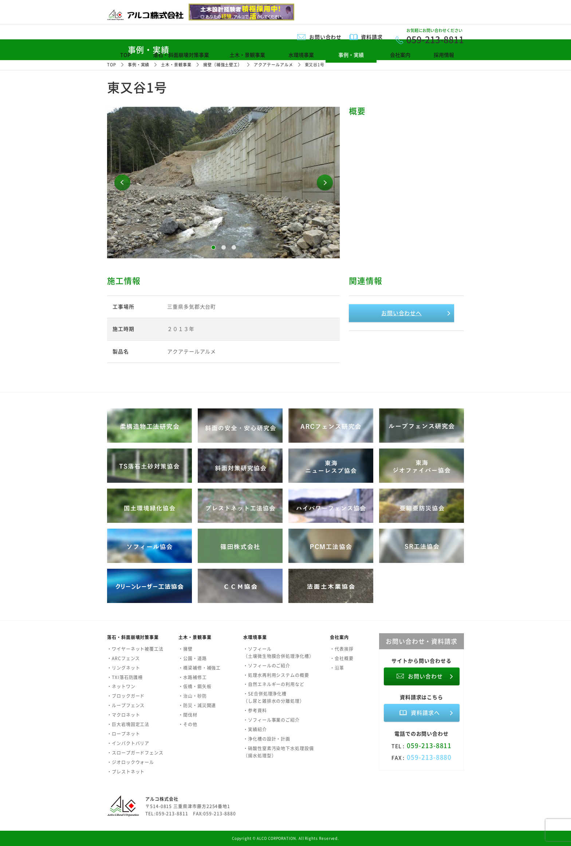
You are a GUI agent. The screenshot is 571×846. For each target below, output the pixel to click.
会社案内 (400, 54)
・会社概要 (342, 658)
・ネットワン (121, 686)
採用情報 (444, 54)
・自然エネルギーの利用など (273, 684)
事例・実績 (351, 54)
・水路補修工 (192, 677)
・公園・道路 (192, 658)
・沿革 (337, 668)
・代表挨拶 (342, 649)
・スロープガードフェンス (135, 752)
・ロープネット (123, 734)
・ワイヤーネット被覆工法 (135, 649)
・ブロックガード (126, 696)
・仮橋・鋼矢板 (194, 686)
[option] (223, 182)
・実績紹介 (255, 729)
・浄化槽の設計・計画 (266, 739)
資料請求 (372, 36)
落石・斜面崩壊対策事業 (181, 54)
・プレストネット (126, 771)
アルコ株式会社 (161, 799)
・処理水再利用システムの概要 (276, 675)
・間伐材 (187, 715)
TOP (125, 54)
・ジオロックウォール (130, 762)
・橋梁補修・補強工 (199, 668)
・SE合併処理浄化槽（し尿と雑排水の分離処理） (273, 697)
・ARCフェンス (123, 658)
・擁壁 (185, 649)
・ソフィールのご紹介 (266, 665)
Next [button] (325, 183)
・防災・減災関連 (197, 705)
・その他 (187, 724)
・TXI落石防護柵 (125, 677)
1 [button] (213, 247)
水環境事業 (301, 54)
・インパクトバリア (128, 743)
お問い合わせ (325, 36)
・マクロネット (123, 715)
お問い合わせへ (401, 313)
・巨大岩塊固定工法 (128, 724)
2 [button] (223, 247)
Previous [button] (122, 183)
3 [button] (234, 247)
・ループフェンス (126, 705)
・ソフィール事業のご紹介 (271, 720)
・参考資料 (255, 710)
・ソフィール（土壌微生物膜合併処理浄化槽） (278, 652)
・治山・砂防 (192, 696)
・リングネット (123, 668)
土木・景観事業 (247, 54)
